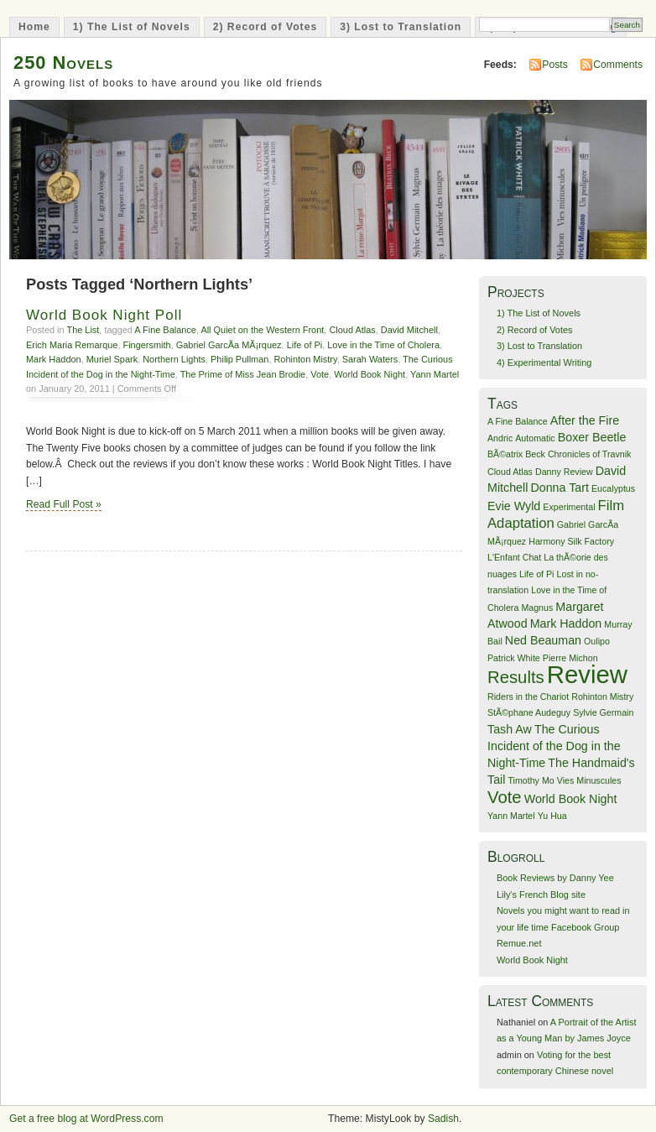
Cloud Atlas (352, 330)
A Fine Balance (165, 330)
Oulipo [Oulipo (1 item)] (597, 641)
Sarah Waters (370, 359)
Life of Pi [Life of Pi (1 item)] (536, 574)
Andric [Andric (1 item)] (500, 438)
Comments (618, 64)
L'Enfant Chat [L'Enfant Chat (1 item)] (514, 557)
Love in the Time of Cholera (383, 345)
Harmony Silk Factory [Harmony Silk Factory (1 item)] (571, 541)
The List (82, 330)
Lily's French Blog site (541, 894)
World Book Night (369, 374)
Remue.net (519, 943)
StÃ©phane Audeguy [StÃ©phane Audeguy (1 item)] (528, 712)
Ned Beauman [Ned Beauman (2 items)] (543, 640)
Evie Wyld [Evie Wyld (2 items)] (513, 506)
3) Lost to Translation (400, 27)
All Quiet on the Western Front (262, 330)
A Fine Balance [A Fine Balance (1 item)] (517, 421)
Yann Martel (434, 374)
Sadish (443, 1118)
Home (34, 27)
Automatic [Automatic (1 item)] (534, 438)
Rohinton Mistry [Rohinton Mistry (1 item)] (602, 696)
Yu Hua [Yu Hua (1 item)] (552, 816)
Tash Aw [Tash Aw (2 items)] (509, 729)
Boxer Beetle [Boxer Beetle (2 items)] (592, 437)
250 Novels (63, 62)
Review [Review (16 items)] (587, 674)
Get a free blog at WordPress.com (86, 1118)
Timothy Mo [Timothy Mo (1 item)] (531, 780)
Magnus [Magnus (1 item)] (537, 608)
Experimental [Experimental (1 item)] (569, 507)
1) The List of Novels (131, 27)
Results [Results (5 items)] (515, 677)
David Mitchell (409, 330)
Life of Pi (305, 345)
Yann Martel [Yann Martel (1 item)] (511, 816)
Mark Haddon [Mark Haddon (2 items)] (566, 623)
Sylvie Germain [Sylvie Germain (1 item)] (603, 712)
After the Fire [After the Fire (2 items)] (584, 420)
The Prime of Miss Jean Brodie (243, 374)
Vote (319, 374)
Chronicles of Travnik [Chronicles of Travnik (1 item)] (590, 454)
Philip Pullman (239, 359)
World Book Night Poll (104, 315)
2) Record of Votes (265, 27)
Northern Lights (174, 359)
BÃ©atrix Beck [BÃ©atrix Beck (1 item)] (516, 454)
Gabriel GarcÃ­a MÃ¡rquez (229, 345)
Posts (554, 64)
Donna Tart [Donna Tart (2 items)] (559, 487)
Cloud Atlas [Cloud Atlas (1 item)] (510, 472)
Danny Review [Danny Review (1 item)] (564, 472)
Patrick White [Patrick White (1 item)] (513, 658)
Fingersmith (147, 345)
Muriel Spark (112, 359)
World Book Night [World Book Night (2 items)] (570, 799)
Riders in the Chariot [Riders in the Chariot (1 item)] (528, 696)
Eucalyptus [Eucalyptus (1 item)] (613, 488)
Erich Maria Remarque (71, 345)
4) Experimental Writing (544, 362)
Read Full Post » (64, 504)
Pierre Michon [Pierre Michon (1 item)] (570, 658)
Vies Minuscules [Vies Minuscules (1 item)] (589, 780)
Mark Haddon (53, 359)
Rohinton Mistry (304, 359)
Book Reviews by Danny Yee (555, 878)
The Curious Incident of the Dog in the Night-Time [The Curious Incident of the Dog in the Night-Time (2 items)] (554, 745)
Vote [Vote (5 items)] (504, 797)
